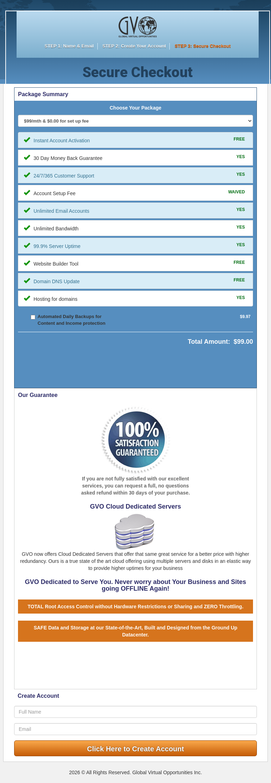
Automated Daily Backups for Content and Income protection (72, 320)
